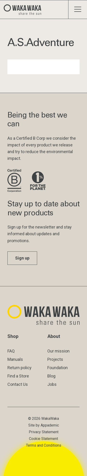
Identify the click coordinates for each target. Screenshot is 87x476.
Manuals (15, 359)
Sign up (22, 258)
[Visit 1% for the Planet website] (37, 181)
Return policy (19, 367)
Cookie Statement (43, 438)
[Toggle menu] (77, 9)
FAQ (11, 351)
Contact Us (17, 384)
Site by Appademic (43, 425)
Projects (55, 359)
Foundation (57, 367)
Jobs (52, 384)
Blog (51, 376)
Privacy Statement (43, 432)
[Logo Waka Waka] (24, 9)
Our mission (58, 351)
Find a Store (18, 376)
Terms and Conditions (43, 445)
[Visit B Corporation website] (15, 181)
